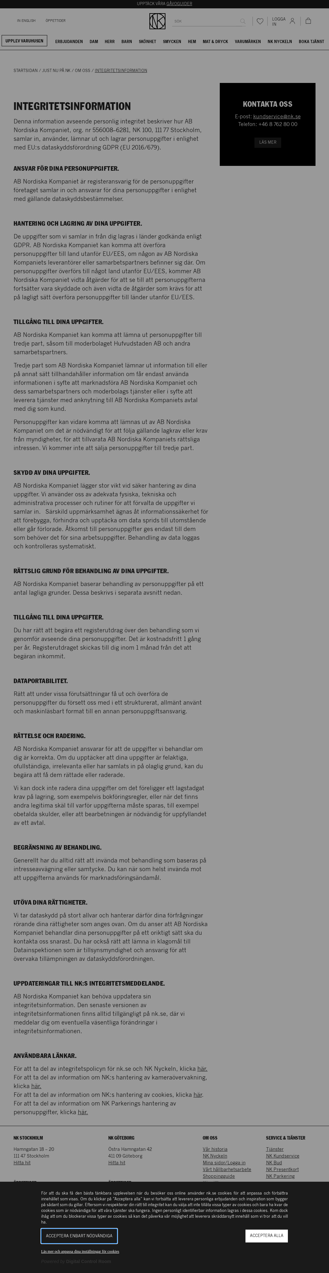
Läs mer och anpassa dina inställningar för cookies (80, 1251)
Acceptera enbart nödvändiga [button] (79, 1236)
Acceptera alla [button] (266, 1236)
